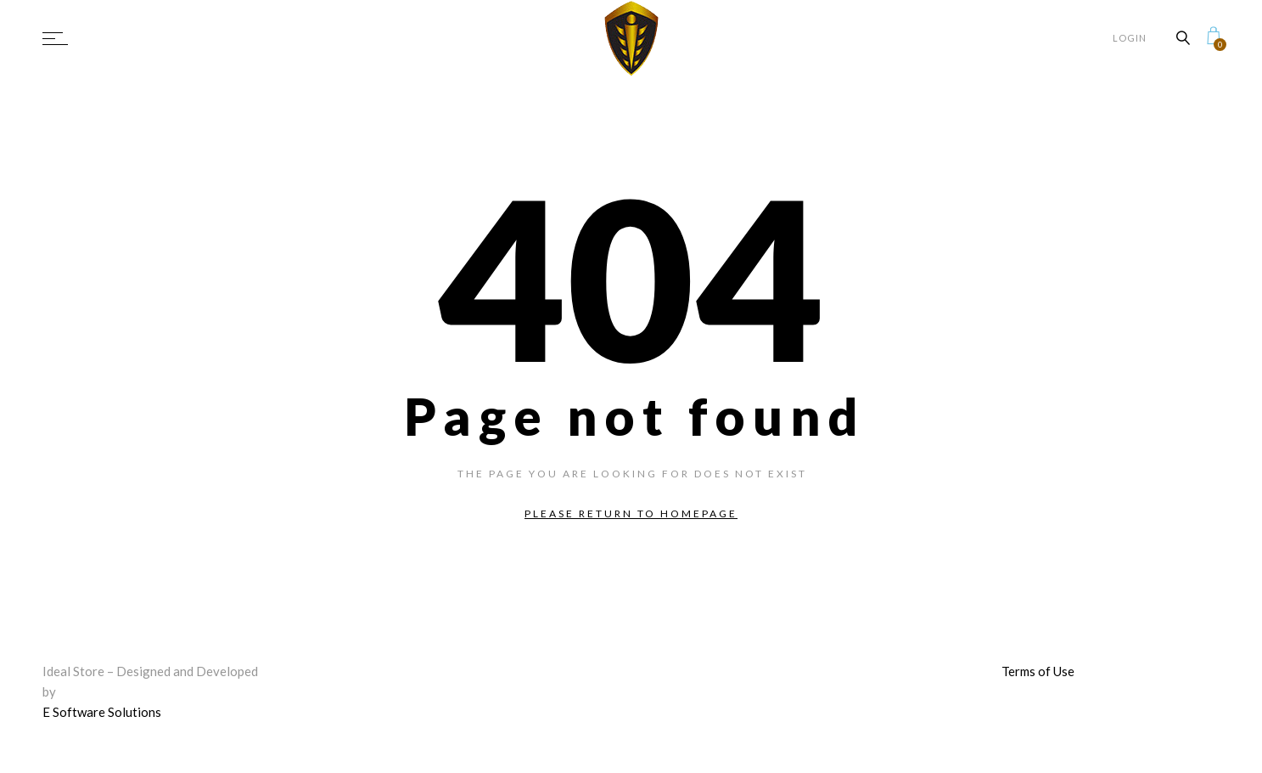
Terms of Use (1037, 671)
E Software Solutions (101, 711)
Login (1130, 37)
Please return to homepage (631, 513)
